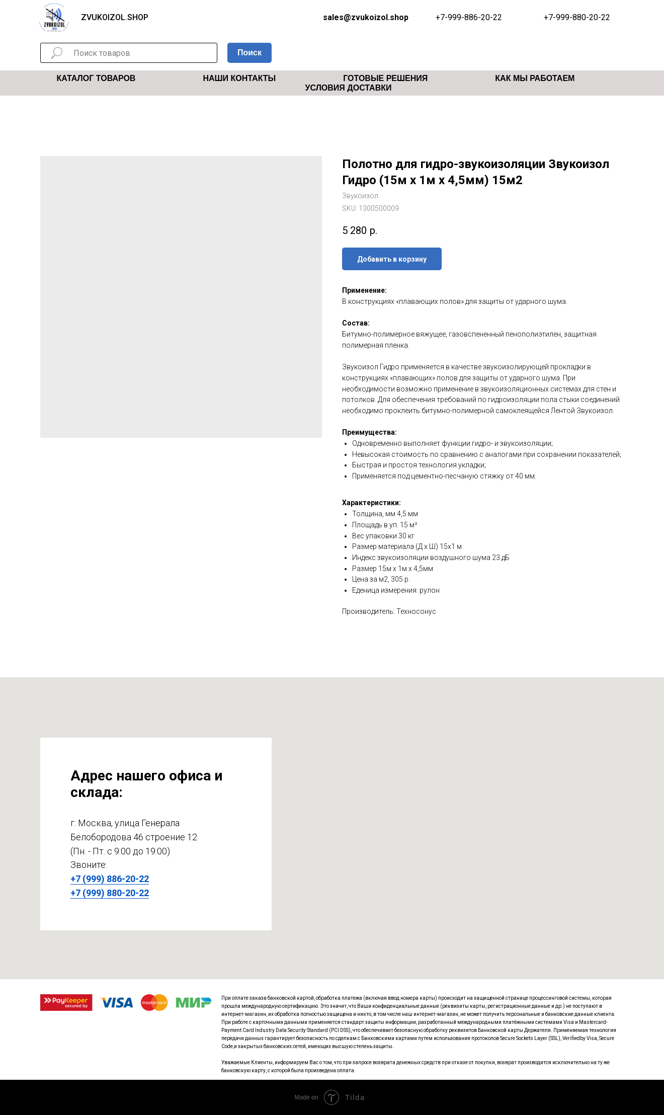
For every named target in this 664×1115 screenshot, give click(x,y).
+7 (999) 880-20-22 (109, 893)
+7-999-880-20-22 (577, 17)
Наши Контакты (239, 78)
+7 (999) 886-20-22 (109, 878)
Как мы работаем (534, 78)
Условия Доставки (348, 88)
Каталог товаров (96, 78)
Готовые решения (385, 78)
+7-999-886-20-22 (469, 17)
